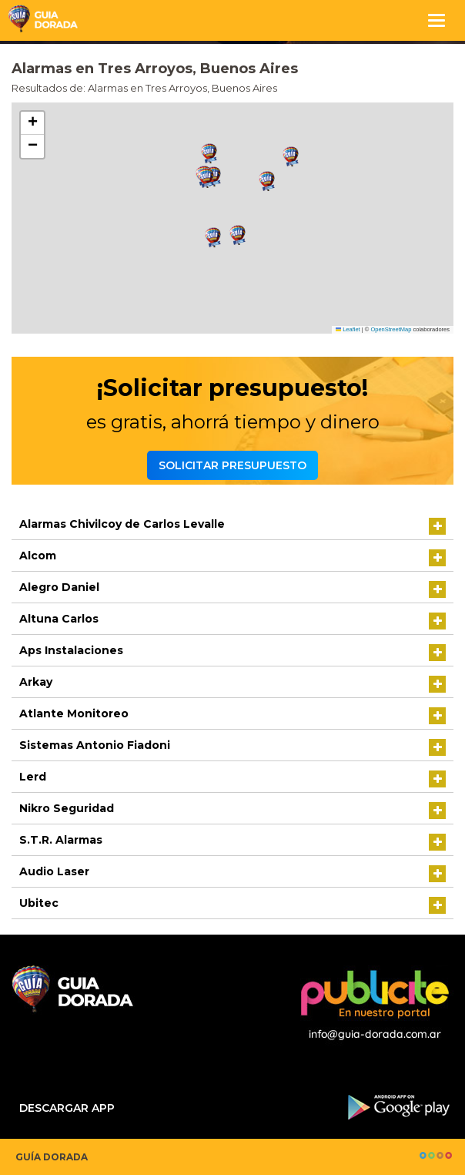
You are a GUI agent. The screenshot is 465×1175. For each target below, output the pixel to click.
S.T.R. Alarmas (60, 840)
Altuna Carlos (59, 619)
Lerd (32, 777)
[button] (209, 153)
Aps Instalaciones (71, 650)
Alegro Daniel (59, 587)
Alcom (37, 555)
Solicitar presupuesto (232, 465)
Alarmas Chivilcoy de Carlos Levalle (122, 524)
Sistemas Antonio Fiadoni (94, 745)
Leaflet (348, 329)
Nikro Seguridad (66, 808)
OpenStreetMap (390, 329)
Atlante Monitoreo (74, 713)
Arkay (35, 682)
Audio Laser (54, 871)
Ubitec (39, 903)
